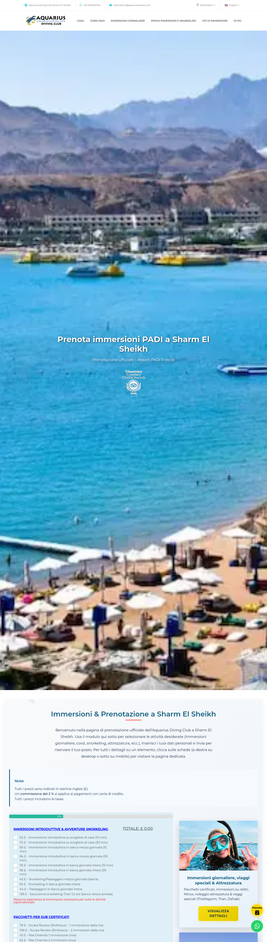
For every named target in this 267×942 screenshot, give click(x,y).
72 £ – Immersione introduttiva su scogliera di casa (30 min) (64, 842)
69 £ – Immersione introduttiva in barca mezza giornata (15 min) (63, 849)
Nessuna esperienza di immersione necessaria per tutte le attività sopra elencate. (59, 901)
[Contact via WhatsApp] (257, 926)
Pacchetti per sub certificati (41, 917)
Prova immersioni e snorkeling (173, 20)
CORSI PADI (97, 20)
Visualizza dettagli (218, 913)
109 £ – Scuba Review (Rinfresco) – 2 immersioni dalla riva (62, 930)
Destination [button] (205, 5)
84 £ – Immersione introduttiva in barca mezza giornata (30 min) (64, 858)
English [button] (232, 5)
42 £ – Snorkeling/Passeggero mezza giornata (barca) (59, 879)
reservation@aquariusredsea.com (129, 5)
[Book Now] (257, 910)
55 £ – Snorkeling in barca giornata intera (50, 884)
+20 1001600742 (90, 5)
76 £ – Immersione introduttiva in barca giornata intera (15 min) (66, 865)
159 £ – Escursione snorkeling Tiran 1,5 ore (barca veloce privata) (66, 894)
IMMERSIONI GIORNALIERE (128, 20)
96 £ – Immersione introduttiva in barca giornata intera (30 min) (63, 872)
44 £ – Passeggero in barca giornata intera (51, 889)
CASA (80, 20)
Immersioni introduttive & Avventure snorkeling (61, 829)
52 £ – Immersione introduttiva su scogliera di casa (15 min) (63, 837)
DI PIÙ (237, 20)
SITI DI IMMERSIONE (215, 20)
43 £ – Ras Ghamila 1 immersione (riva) (48, 935)
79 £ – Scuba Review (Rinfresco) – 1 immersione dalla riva (61, 925)
